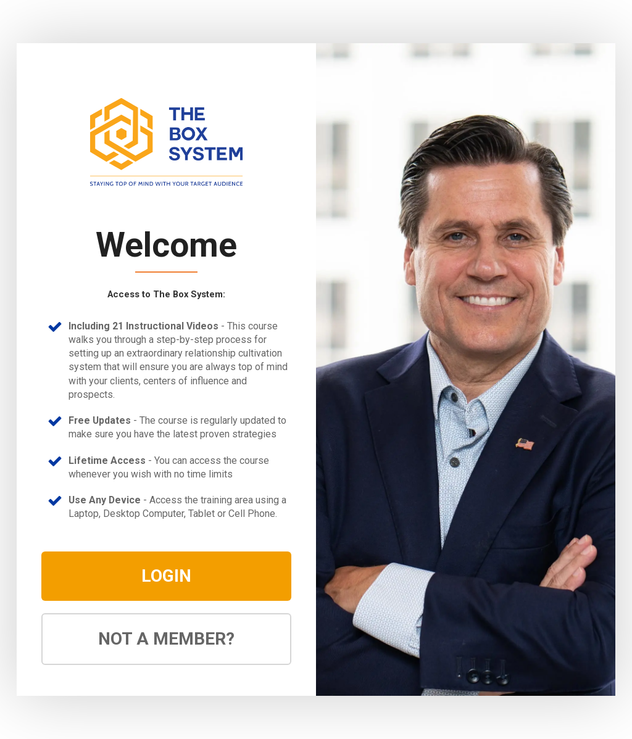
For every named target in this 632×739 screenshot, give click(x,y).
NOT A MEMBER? (166, 639)
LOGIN (166, 576)
